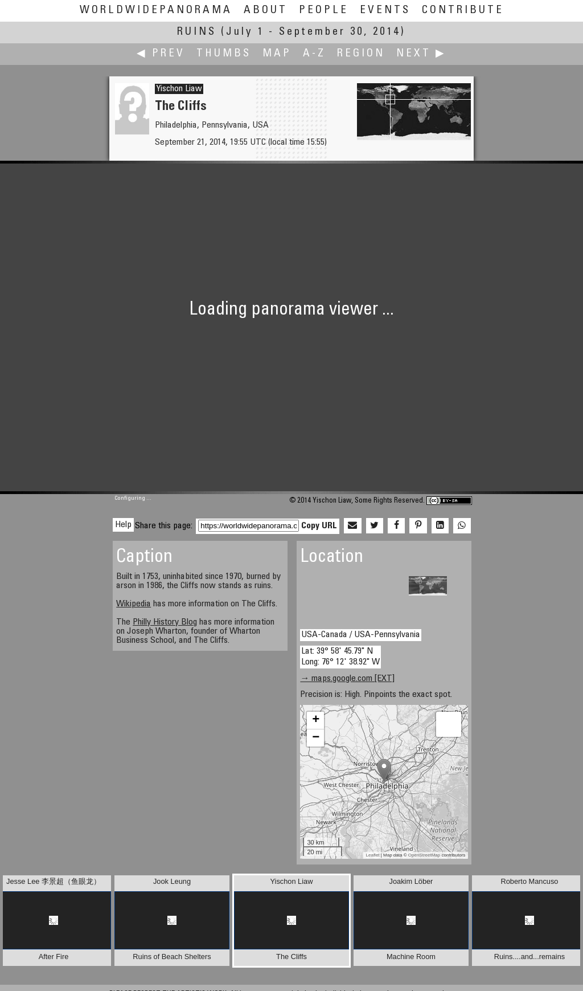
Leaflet (373, 855)
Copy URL (319, 526)
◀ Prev (161, 53)
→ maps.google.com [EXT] (347, 678)
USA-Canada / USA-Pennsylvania (360, 634)
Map (277, 53)
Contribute (463, 10)
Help (123, 524)
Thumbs (223, 53)
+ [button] (315, 720)
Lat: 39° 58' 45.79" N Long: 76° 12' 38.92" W (340, 657)
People (323, 10)
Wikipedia (133, 604)
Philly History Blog (165, 622)
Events (385, 10)
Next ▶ (421, 53)
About (266, 10)
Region (361, 53)
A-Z (314, 53)
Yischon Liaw (179, 88)
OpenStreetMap (424, 855)
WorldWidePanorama (156, 10)
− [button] (315, 738)
